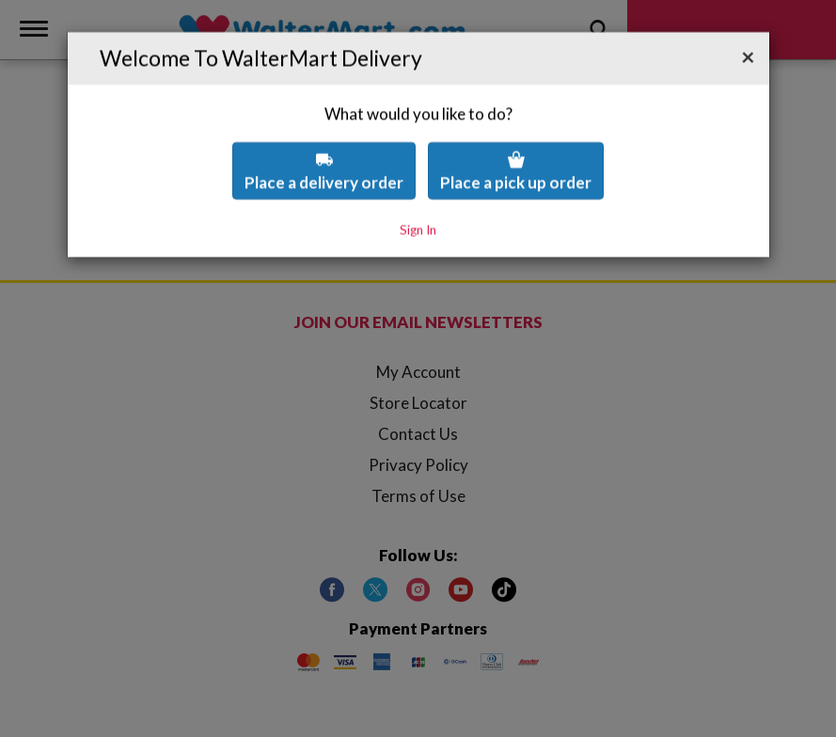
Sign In (418, 189)
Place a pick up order (516, 131)
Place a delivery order (323, 131)
